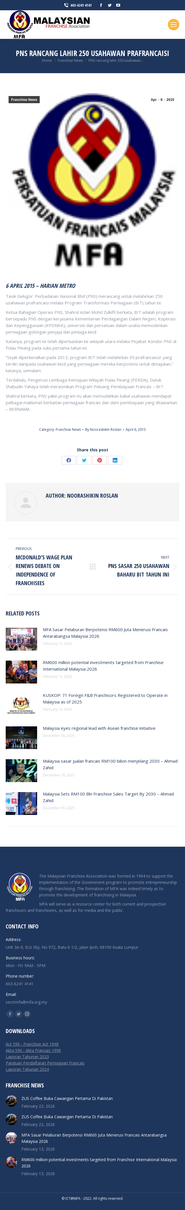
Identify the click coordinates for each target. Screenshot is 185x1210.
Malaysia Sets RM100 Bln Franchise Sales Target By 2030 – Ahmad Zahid (108, 797)
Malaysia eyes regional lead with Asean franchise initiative (99, 728)
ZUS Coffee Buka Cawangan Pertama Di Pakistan (67, 1098)
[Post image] (21, 639)
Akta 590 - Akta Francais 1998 (33, 1050)
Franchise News (24, 100)
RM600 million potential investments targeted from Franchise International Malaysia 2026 (103, 665)
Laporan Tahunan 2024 (27, 1069)
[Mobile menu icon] (173, 24)
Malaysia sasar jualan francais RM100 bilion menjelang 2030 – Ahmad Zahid (110, 764)
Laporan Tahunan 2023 (27, 1056)
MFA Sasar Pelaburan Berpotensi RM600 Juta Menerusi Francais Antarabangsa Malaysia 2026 (105, 633)
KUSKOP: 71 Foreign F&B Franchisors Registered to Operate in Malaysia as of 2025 (105, 698)
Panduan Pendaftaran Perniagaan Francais (45, 1063)
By (103, 429)
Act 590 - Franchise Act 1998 (32, 1044)
